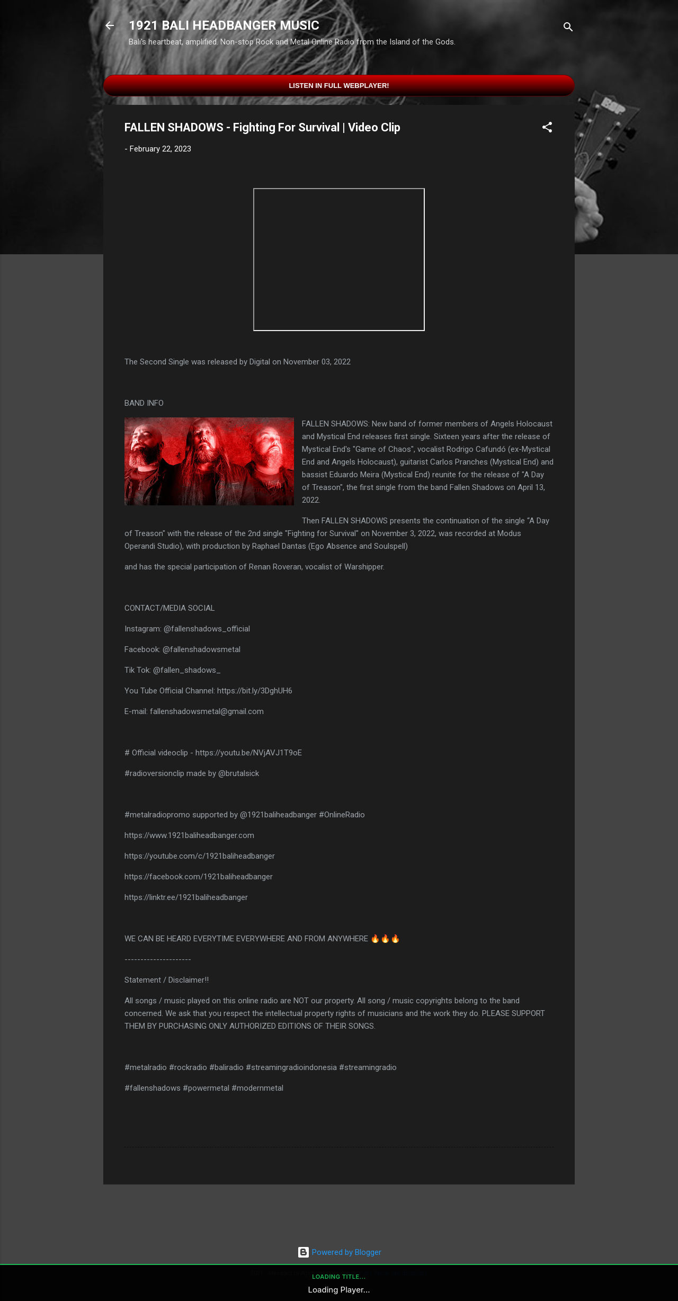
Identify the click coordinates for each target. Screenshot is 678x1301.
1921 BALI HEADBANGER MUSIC (224, 25)
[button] (547, 129)
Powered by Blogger (339, 1252)
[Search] (568, 29)
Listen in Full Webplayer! (339, 86)
